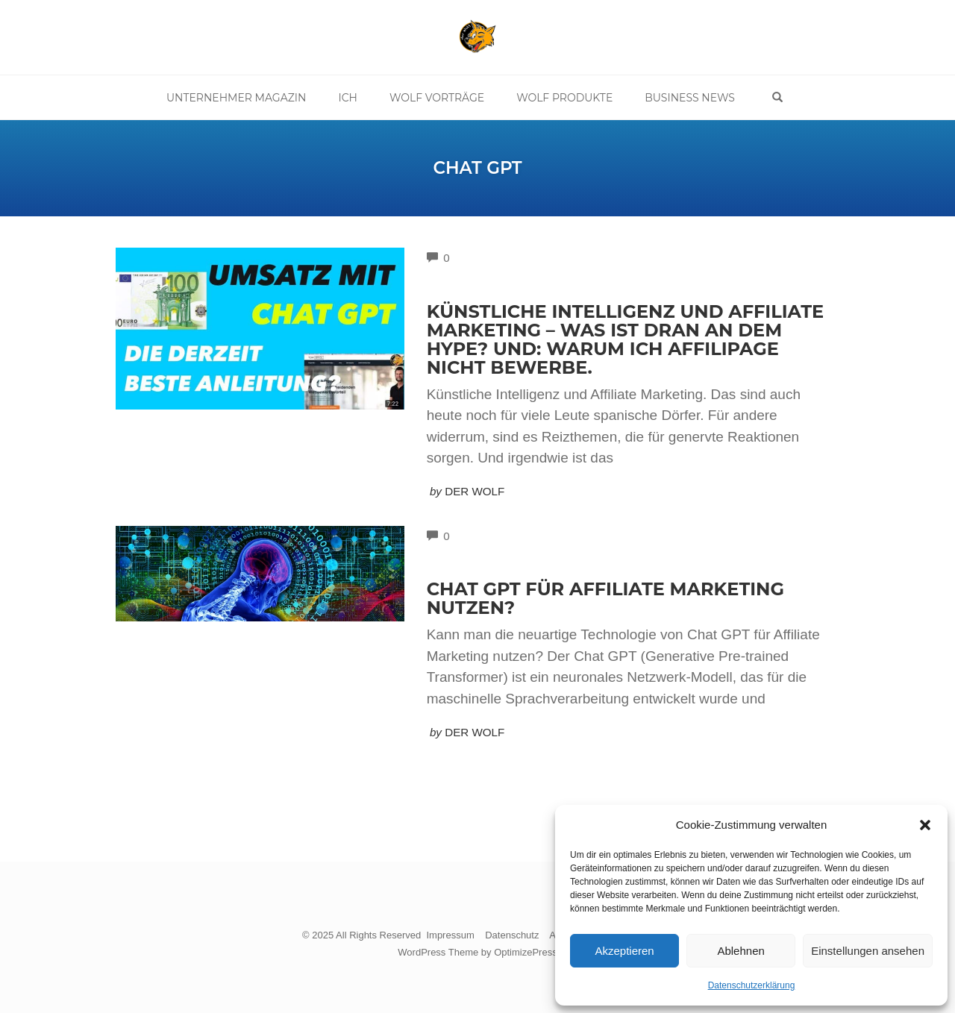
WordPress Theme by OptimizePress (477, 952)
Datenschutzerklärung (751, 985)
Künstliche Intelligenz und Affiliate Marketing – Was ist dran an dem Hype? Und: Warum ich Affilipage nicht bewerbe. (625, 339)
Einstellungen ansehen (867, 950)
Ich (347, 97)
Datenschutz (512, 935)
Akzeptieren (624, 950)
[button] (925, 825)
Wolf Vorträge (436, 97)
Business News (690, 97)
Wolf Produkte (564, 97)
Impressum (450, 935)
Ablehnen (740, 950)
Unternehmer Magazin (236, 97)
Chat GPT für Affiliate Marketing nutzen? (605, 598)
